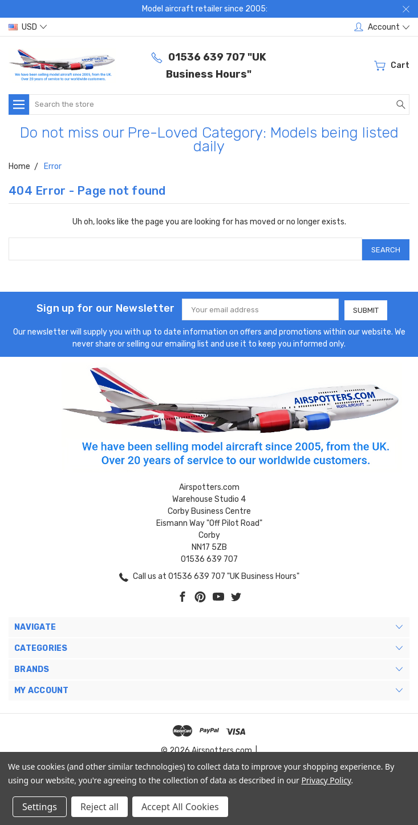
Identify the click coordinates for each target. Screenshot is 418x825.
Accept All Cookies (180, 806)
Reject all (99, 806)
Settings (39, 806)
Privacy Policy (326, 780)
